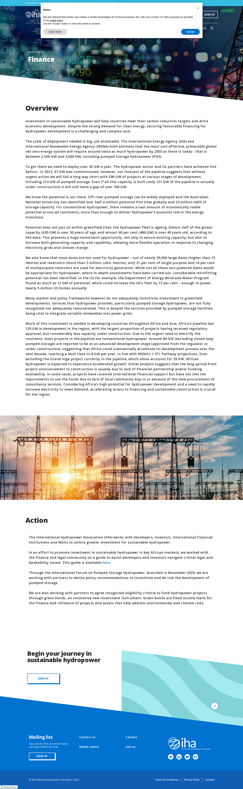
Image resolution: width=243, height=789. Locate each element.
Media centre (89, 747)
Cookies (209, 779)
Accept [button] (190, 31)
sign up (41, 756)
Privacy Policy (192, 779)
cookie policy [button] (56, 20)
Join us (130, 747)
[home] (32, 14)
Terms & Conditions (166, 779)
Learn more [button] (55, 31)
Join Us (210, 14)
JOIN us (43, 678)
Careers (131, 737)
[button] (198, 8)
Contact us (87, 737)
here (106, 562)
